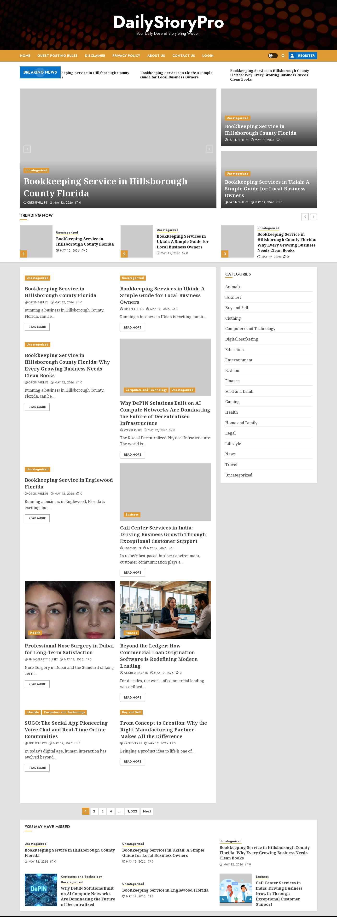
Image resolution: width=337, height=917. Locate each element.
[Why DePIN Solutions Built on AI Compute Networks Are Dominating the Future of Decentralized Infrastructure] (165, 367)
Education (234, 349)
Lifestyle (33, 712)
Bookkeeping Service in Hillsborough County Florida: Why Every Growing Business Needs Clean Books (286, 242)
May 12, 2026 (63, 203)
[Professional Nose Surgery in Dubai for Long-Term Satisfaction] (70, 610)
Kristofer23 (38, 744)
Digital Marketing (241, 339)
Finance (131, 633)
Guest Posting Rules (57, 55)
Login (208, 55)
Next (147, 806)
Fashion (232, 370)
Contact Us (183, 55)
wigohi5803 (133, 430)
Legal (230, 433)
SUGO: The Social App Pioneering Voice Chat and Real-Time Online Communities (66, 730)
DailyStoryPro (168, 21)
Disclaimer (95, 55)
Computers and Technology (146, 390)
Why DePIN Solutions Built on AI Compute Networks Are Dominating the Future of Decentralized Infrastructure (165, 413)
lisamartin (132, 548)
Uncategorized (36, 170)
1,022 (132, 806)
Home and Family (241, 422)
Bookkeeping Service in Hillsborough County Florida (105, 187)
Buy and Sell (131, 712)
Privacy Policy (126, 55)
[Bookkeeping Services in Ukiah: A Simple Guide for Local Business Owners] (137, 241)
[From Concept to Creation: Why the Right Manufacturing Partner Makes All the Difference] (165, 712)
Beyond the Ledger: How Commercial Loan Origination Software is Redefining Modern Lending (159, 655)
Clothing (233, 318)
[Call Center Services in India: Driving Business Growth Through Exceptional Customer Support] (165, 492)
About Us (156, 55)
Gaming (232, 401)
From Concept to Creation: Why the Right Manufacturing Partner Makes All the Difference (163, 730)
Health (35, 633)
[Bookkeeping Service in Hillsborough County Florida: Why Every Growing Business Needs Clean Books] (237, 241)
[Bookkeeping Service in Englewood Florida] (70, 469)
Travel (231, 464)
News (230, 454)
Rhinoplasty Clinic (43, 660)
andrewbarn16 (136, 673)
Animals (232, 286)
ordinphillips (37, 203)
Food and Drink (239, 391)
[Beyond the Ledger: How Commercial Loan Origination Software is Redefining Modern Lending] (165, 610)
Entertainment (238, 360)
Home (25, 55)
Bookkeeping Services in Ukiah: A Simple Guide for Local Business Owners (267, 189)
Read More (37, 327)
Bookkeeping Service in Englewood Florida (165, 885)
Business (132, 514)
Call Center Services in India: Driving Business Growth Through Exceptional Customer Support (163, 534)
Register (302, 55)
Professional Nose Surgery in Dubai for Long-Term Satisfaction (69, 649)
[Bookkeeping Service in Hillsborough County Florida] (118, 148)
